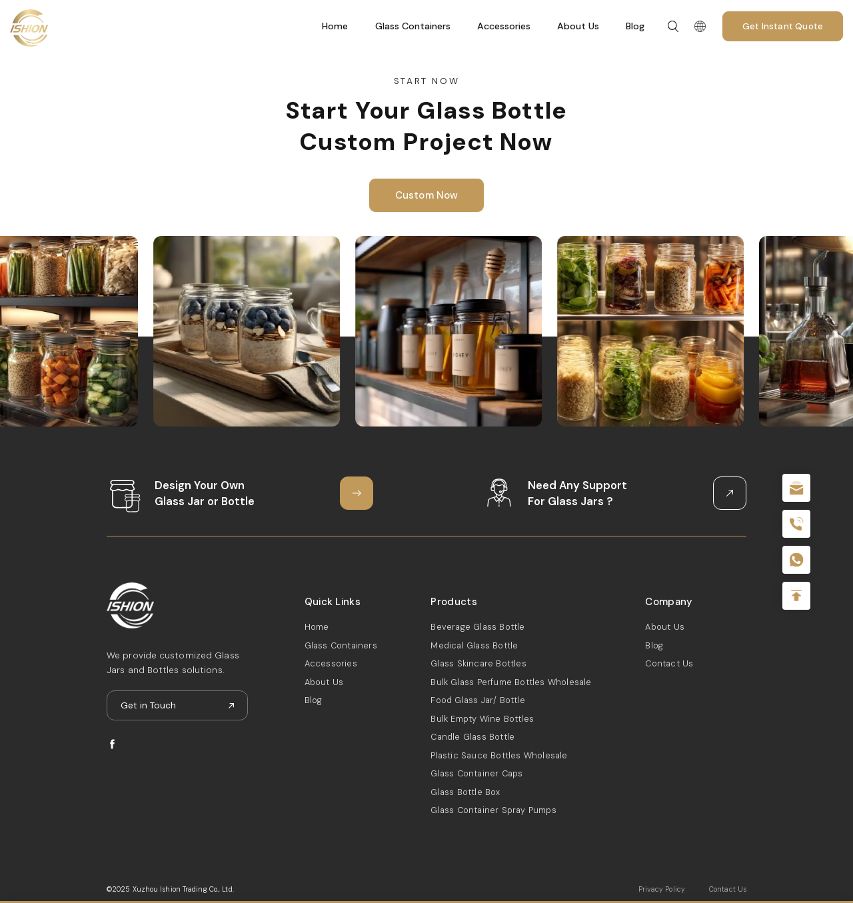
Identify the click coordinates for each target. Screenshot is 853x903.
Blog (635, 26)
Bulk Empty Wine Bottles (482, 718)
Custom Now (426, 195)
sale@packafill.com (796, 488)
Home (335, 26)
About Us (578, 26)
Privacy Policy (661, 889)
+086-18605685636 (796, 560)
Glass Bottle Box (465, 792)
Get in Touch (148, 705)
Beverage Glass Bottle (477, 626)
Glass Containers (412, 26)
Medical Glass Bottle (474, 645)
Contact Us (669, 663)
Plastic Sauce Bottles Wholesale (498, 755)
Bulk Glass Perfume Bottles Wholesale (510, 682)
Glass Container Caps (476, 773)
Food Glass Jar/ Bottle (477, 700)
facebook (112, 744)
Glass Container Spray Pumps (493, 810)
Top (796, 596)
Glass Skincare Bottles (478, 663)
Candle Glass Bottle (472, 736)
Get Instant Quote (782, 26)
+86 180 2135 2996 (796, 524)
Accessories (503, 26)
